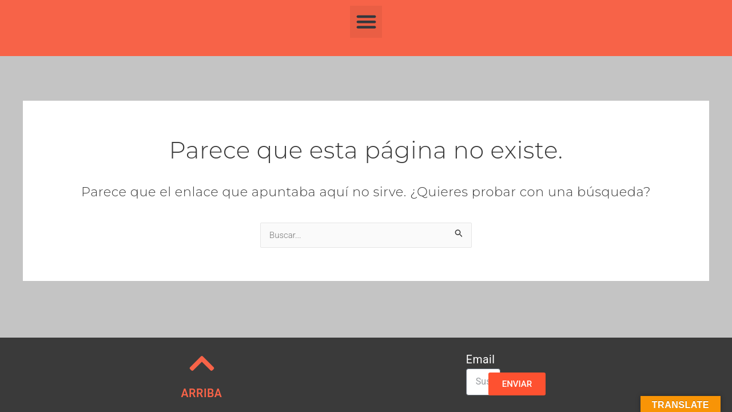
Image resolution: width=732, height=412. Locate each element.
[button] (366, 22)
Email (480, 360)
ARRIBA (201, 393)
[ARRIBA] (202, 363)
